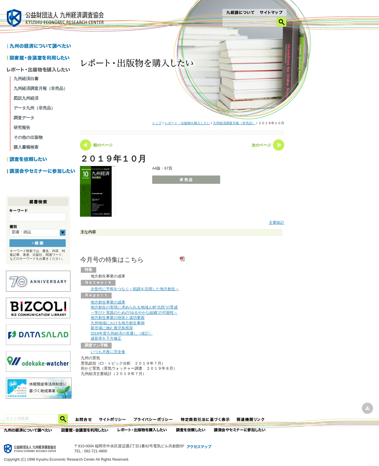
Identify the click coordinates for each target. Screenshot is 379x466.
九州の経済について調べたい (41, 47)
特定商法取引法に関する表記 (205, 419)
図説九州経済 (26, 98)
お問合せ (84, 419)
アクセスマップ (199, 447)
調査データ (24, 117)
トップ (157, 123)
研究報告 (22, 127)
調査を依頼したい (41, 160)
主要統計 (276, 223)
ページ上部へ (367, 408)
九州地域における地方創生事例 (117, 323)
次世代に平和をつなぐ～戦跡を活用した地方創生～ (135, 289)
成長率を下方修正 (106, 338)
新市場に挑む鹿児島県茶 (112, 328)
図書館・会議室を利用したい (41, 58)
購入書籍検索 (26, 147)
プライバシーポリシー (154, 419)
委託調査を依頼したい (191, 430)
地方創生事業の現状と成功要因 (117, 318)
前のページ (103, 145)
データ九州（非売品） (34, 108)
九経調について (240, 13)
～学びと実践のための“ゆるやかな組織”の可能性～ (134, 313)
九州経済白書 (26, 78)
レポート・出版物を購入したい (187, 123)
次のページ (261, 145)
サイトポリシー (113, 419)
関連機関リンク (251, 419)
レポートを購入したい (41, 70)
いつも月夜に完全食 (108, 352)
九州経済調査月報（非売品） (234, 123)
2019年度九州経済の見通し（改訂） (122, 333)
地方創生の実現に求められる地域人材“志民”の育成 (134, 307)
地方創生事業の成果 (108, 302)
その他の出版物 (28, 137)
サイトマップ (271, 13)
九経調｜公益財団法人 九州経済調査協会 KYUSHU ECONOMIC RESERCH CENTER (57, 19)
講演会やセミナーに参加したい (41, 172)
